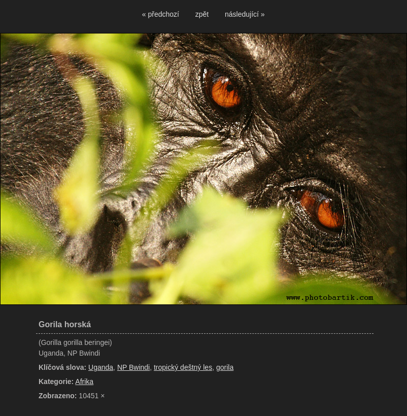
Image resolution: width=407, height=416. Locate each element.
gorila (224, 367)
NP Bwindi (133, 367)
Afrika (84, 381)
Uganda (100, 367)
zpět (202, 14)
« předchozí (160, 14)
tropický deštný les (183, 367)
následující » (245, 14)
